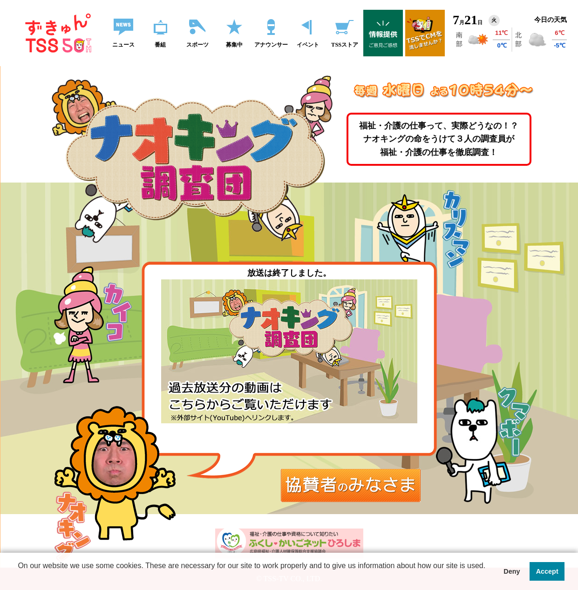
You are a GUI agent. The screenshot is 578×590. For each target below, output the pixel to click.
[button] (251, 577)
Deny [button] (511, 571)
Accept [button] (547, 571)
